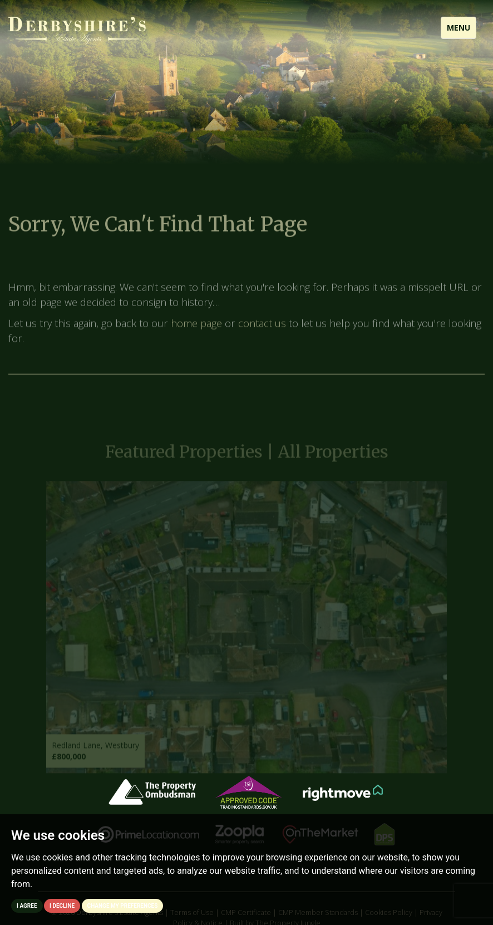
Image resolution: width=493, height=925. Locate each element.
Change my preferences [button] (122, 906)
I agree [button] (27, 906)
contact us (262, 327)
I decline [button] (62, 906)
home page (196, 327)
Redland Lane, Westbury (95, 750)
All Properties (333, 457)
